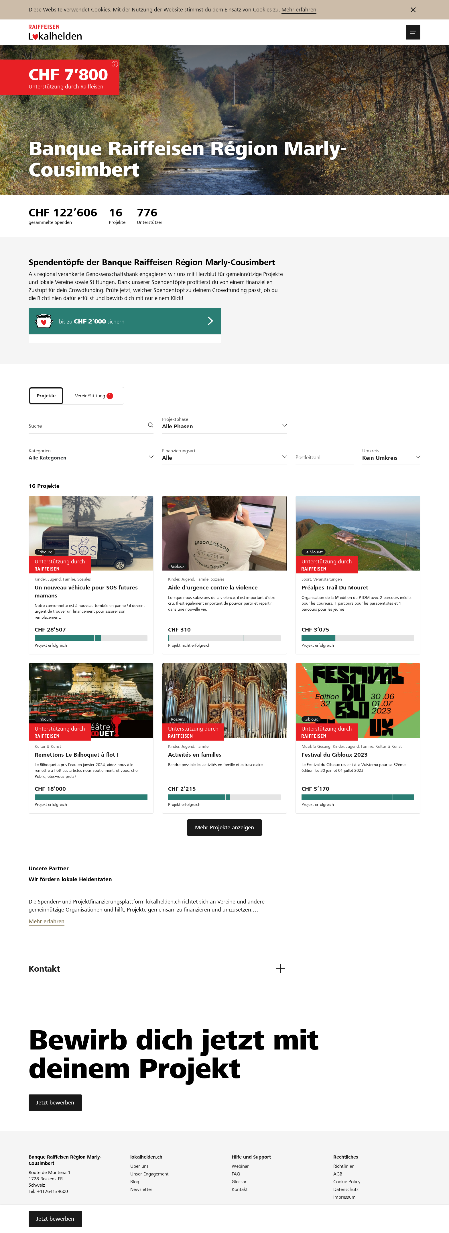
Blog (134, 1187)
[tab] (46, 396)
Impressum (344, 1202)
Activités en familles (194, 758)
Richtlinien (344, 1171)
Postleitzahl (309, 459)
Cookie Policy (347, 1187)
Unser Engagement (149, 1179)
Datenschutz (346, 1195)
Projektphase (175, 420)
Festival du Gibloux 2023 (335, 758)
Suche (36, 427)
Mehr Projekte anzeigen (224, 833)
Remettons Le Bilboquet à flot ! (77, 758)
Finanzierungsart (179, 452)
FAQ (236, 1179)
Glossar (239, 1187)
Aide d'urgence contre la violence (213, 589)
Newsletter (141, 1195)
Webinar (240, 1171)
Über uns (139, 1171)
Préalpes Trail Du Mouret (335, 589)
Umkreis (370, 452)
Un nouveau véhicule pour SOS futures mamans (86, 593)
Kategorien (40, 452)
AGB (337, 1179)
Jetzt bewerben (55, 1108)
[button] (413, 32)
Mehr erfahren (298, 9)
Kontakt (240, 1195)
